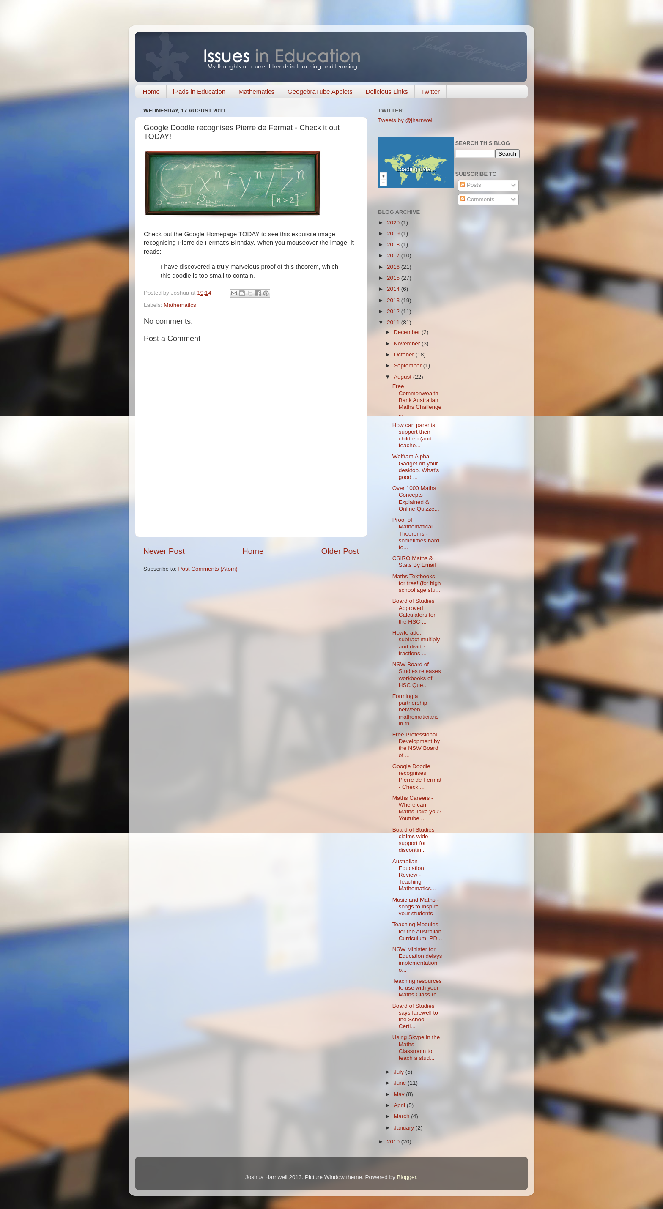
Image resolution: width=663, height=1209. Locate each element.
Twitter (430, 91)
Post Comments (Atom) (208, 569)
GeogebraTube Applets (320, 91)
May (400, 1094)
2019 (394, 233)
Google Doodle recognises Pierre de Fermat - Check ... (416, 776)
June (401, 1083)
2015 (394, 278)
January (405, 1127)
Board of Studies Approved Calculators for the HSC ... (414, 611)
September (408, 365)
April (400, 1105)
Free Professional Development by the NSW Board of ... (416, 744)
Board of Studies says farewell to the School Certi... (415, 1016)
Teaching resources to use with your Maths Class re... (417, 988)
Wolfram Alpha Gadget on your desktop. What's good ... (415, 466)
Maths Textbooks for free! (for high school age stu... (416, 583)
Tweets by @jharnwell (406, 120)
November (408, 343)
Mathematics (256, 91)
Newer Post (164, 551)
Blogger (406, 1177)
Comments (477, 199)
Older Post (340, 551)
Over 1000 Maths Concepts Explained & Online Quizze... (415, 498)
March (402, 1116)
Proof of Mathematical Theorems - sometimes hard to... (415, 533)
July (399, 1072)
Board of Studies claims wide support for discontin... (413, 839)
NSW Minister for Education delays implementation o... (417, 959)
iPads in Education (199, 91)
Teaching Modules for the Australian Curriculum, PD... (417, 931)
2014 (394, 289)
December (408, 332)
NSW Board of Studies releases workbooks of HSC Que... (416, 674)
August (403, 377)
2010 (394, 1141)
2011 (394, 322)
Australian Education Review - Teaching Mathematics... (414, 875)
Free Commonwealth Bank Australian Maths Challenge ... (416, 400)
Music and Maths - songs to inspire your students (415, 906)
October (405, 354)
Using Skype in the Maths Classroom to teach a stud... (416, 1047)
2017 (394, 255)
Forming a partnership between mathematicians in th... (415, 710)
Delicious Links (387, 91)
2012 (394, 311)
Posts (470, 185)
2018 (394, 244)
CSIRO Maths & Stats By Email (414, 561)
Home (151, 91)
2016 (394, 267)
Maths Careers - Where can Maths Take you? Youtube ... (417, 808)
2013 (394, 300)
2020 (394, 222)
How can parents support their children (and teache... (413, 435)
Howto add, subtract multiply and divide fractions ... (416, 642)
